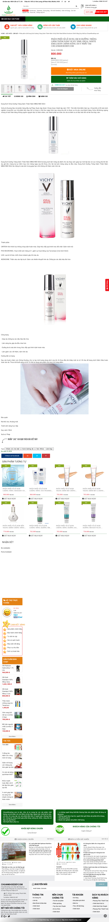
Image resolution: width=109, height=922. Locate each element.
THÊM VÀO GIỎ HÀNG (76, 79)
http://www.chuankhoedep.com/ (71, 920)
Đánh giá (43, 96)
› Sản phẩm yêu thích (78, 900)
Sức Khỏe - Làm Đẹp (12, 33)
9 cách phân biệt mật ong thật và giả (40, 851)
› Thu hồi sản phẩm (57, 900)
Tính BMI (59, 867)
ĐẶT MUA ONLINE (76, 70)
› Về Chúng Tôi (36, 897)
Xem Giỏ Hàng (62, 89)
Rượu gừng (46, 10)
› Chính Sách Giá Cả (98, 903)
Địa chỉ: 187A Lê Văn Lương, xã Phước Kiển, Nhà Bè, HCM (42, 1)
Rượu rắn (32, 12)
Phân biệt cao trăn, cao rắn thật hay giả (13, 867)
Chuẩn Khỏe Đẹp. (44, 920)
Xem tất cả (50, 839)
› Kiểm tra (75, 903)
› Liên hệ (34, 900)
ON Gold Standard (55, 10)
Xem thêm (12, 736)
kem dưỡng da (28, 449)
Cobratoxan (32, 10)
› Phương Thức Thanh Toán (100, 900)
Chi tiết (7, 96)
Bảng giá (18, 96)
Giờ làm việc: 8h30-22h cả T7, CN (12, 1)
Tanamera (39, 10)
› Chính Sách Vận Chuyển (99, 906)
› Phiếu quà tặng (57, 903)
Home (3, 33)
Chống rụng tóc (40, 12)
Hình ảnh (30, 96)
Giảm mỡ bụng (66, 10)
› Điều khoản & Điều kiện (39, 903)
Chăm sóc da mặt (12, 449)
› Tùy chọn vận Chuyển (59, 906)
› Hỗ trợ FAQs (56, 909)
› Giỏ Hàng (75, 897)
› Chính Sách (36, 906)
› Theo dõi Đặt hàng (78, 906)
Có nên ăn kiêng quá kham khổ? (93, 860)
